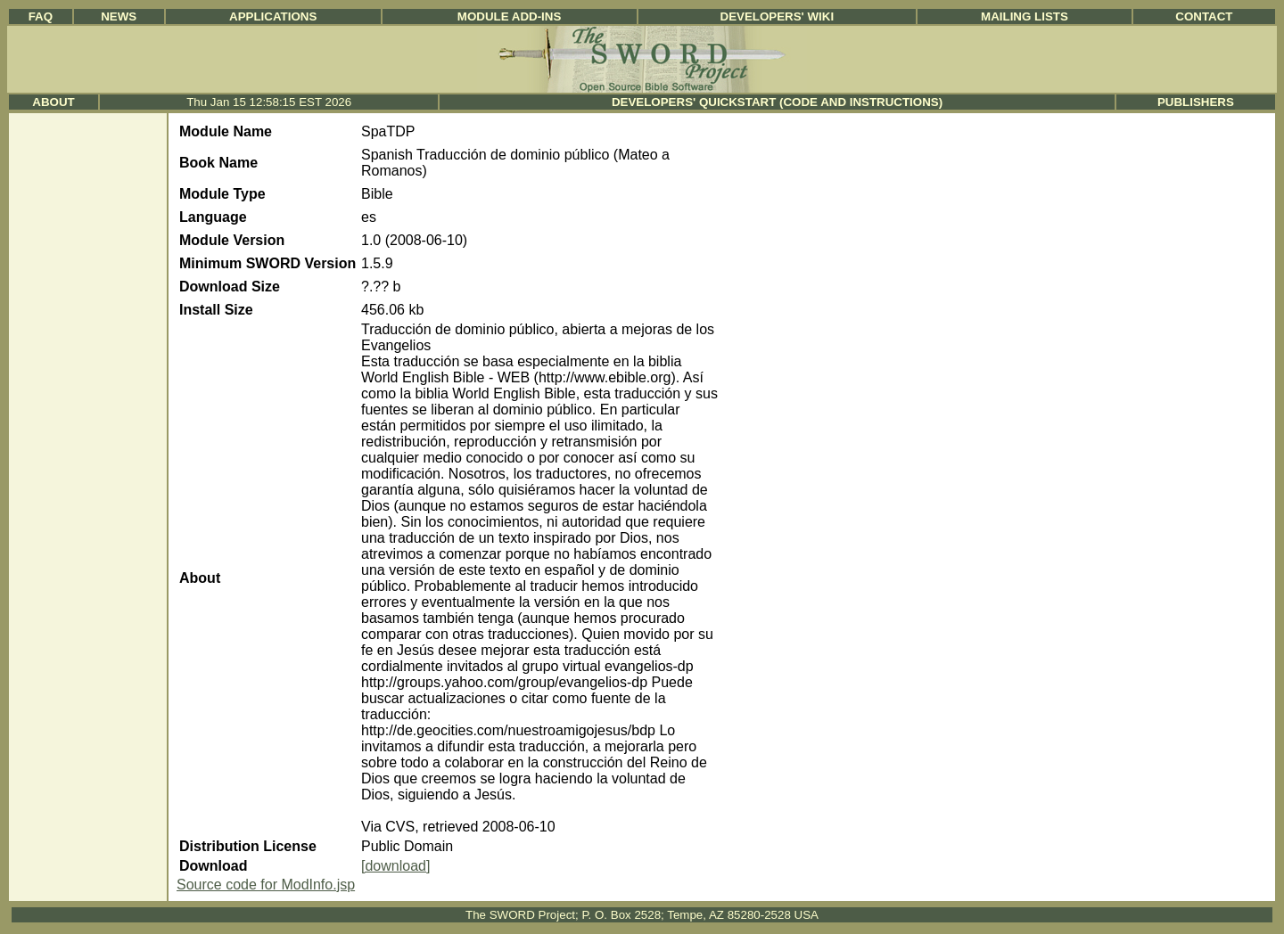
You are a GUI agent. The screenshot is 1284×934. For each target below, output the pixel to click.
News (118, 16)
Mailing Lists (1024, 16)
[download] (395, 865)
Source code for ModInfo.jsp (266, 884)
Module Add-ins (509, 16)
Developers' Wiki (777, 16)
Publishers (1195, 102)
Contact (1203, 16)
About (53, 102)
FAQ (41, 16)
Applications (273, 16)
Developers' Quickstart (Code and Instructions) (777, 102)
